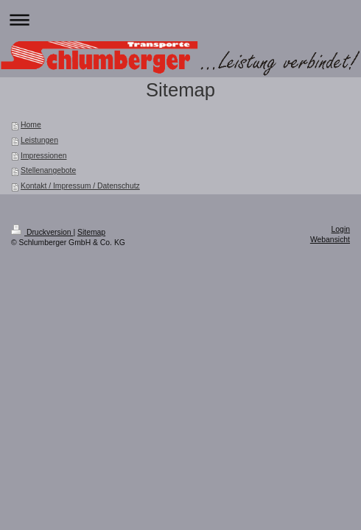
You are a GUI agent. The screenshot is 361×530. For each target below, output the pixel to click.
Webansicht (330, 240)
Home (31, 125)
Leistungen (39, 140)
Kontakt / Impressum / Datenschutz (80, 186)
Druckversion (42, 232)
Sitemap (91, 232)
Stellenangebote (48, 170)
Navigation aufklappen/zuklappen (180, 19)
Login (341, 229)
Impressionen (43, 156)
